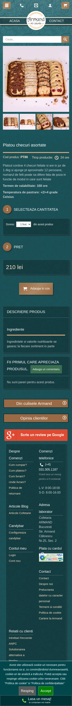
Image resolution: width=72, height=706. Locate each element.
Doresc (10, 224)
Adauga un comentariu (46, 369)
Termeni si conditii (50, 606)
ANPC (13, 643)
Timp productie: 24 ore (50, 158)
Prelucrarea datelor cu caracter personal (51, 595)
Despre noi (46, 584)
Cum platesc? (17, 470)
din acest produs (42, 224)
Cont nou (15, 560)
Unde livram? (17, 482)
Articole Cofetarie (20, 513)
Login (12, 555)
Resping (27, 691)
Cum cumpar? (18, 464)
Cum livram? (17, 476)
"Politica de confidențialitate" (48, 683)
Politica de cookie (50, 612)
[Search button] (65, 39)
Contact (56, 21)
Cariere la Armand (50, 618)
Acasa (14, 21)
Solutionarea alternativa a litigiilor (17, 655)
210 (11, 267)
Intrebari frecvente (20, 637)
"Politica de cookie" (16, 683)
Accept (46, 691)
